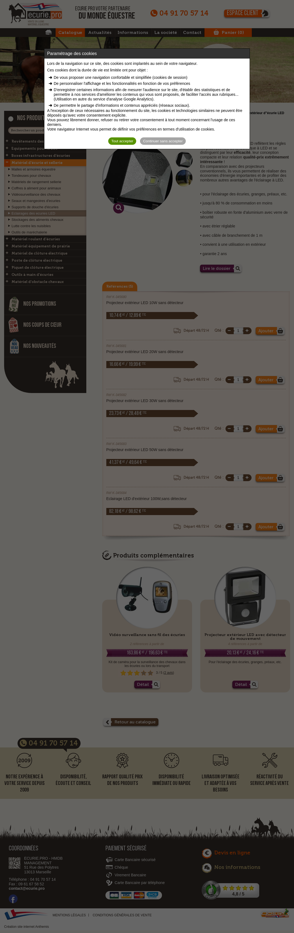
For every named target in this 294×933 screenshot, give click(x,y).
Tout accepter (122, 141)
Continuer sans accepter (162, 141)
